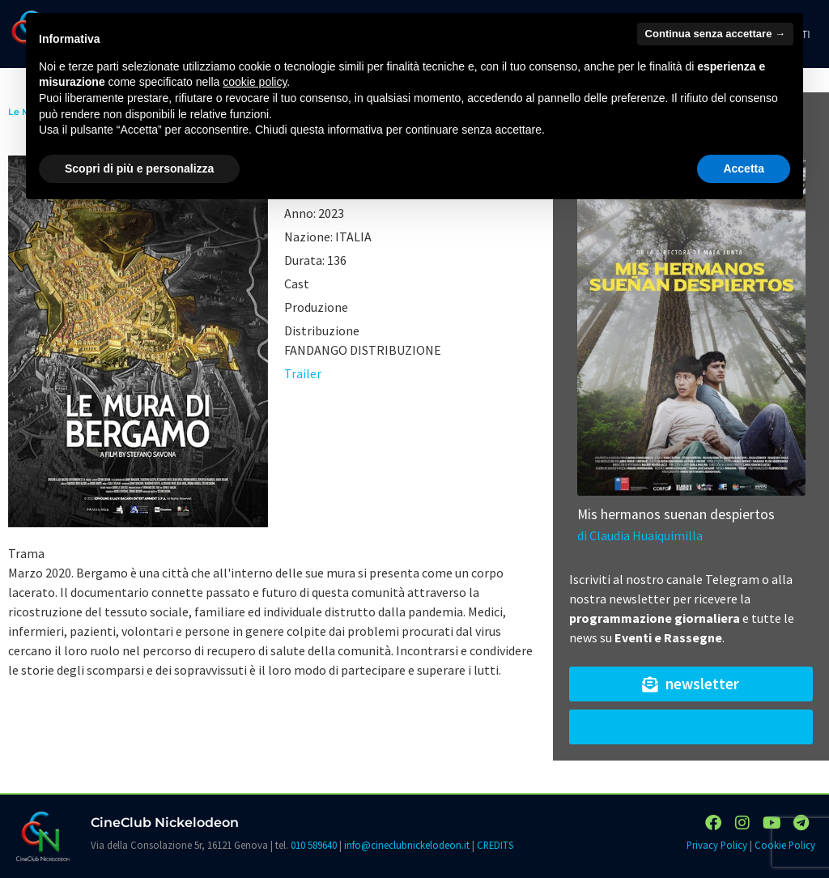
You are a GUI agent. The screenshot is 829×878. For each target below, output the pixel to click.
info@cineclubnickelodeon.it (407, 844)
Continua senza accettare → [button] (715, 34)
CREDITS (495, 844)
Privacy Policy (717, 844)
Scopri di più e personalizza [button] (139, 168)
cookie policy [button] (255, 81)
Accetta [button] (743, 168)
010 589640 (314, 844)
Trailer (302, 373)
